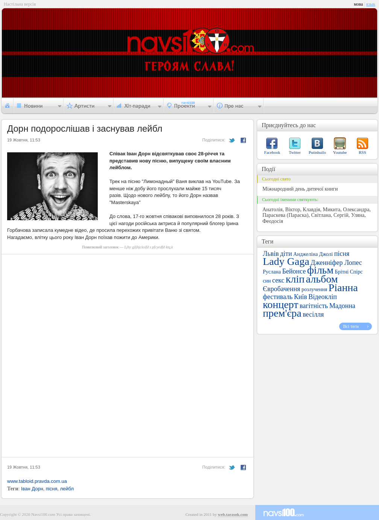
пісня (52, 488)
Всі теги (351, 326)
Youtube (340, 152)
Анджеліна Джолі (313, 254)
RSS (362, 152)
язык (370, 4)
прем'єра (282, 313)
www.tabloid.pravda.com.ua (37, 481)
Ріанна (343, 287)
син (267, 281)
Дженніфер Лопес (336, 262)
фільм (320, 270)
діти (286, 253)
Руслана (272, 272)
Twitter (295, 152)
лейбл (67, 488)
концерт (280, 304)
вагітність (314, 306)
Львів (271, 253)
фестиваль (278, 297)
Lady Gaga (286, 261)
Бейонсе (294, 271)
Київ (300, 297)
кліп (295, 279)
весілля (313, 314)
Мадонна (342, 306)
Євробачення (281, 289)
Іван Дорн (32, 488)
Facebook (272, 152)
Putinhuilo (317, 152)
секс (278, 280)
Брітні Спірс (349, 272)
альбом (322, 279)
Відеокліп (322, 297)
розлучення (314, 289)
